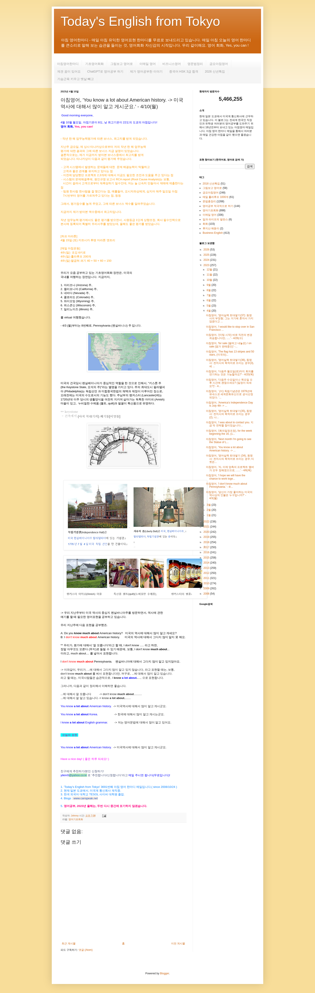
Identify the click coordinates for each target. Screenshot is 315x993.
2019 (207, 536)
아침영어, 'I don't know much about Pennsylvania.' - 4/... (226, 485)
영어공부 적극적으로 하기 (218, 206)
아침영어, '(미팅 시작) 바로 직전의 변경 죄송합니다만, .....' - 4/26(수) (229, 336)
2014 (207, 562)
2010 (207, 583)
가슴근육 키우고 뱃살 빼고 (75, 79)
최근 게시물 (69, 943)
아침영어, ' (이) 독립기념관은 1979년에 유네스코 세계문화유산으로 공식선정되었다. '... (229, 394)
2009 (207, 588)
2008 (207, 593)
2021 (207, 526)
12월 (210, 269)
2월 (209, 509)
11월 (210, 274)
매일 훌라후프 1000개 (215, 197)
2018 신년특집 (211, 183)
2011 (207, 578)
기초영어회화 (94, 64)
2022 (207, 521)
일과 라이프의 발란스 (215, 219)
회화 (205, 223)
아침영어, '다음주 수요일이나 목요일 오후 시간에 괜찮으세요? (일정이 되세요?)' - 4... (229, 383)
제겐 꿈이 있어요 (69, 71)
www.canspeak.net (86, 798)
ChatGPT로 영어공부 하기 (105, 71)
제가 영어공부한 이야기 (146, 71)
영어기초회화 (76, 819)
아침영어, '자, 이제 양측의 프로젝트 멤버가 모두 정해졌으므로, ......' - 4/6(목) (230, 468)
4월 (209, 310)
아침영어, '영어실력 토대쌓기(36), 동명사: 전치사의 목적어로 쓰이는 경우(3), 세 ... (230, 363)
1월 (209, 515)
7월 (209, 295)
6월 (209, 300)
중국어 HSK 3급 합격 (183, 71)
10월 (210, 279)
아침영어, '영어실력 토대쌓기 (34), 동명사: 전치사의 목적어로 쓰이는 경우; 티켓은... (230, 459)
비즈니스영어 (171, 64)
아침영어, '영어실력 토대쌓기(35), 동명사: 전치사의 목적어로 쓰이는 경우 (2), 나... (229, 414)
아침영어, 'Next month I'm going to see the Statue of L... (228, 441)
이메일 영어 (147, 64)
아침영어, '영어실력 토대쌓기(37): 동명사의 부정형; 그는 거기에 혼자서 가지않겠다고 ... (229, 318)
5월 (209, 305)
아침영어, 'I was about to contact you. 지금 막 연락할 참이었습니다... (229, 424)
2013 (207, 568)
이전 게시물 (178, 943)
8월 (209, 290)
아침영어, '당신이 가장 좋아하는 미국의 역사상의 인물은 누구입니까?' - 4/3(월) (229, 495)
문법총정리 (209, 201)
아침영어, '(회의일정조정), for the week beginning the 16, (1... (229, 432)
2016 (207, 552)
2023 (207, 265)
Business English (213, 232)
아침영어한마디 (68, 64)
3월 (209, 504)
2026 (207, 249)
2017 (207, 547)
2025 (207, 254)
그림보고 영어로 (121, 64)
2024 (207, 259)
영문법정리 (195, 64)
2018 (207, 542)
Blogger (164, 973)
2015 (207, 557)
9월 (209, 285)
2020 (207, 531)
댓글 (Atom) (86, 949)
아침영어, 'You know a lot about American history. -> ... (224, 449)
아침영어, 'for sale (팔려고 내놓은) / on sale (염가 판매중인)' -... (228, 345)
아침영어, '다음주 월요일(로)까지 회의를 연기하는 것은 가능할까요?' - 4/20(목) (230, 373)
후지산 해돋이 (211, 228)
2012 (207, 573)
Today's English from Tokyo (140, 21)
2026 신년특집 (215, 71)
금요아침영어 (218, 64)
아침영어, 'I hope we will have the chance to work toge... (225, 477)
